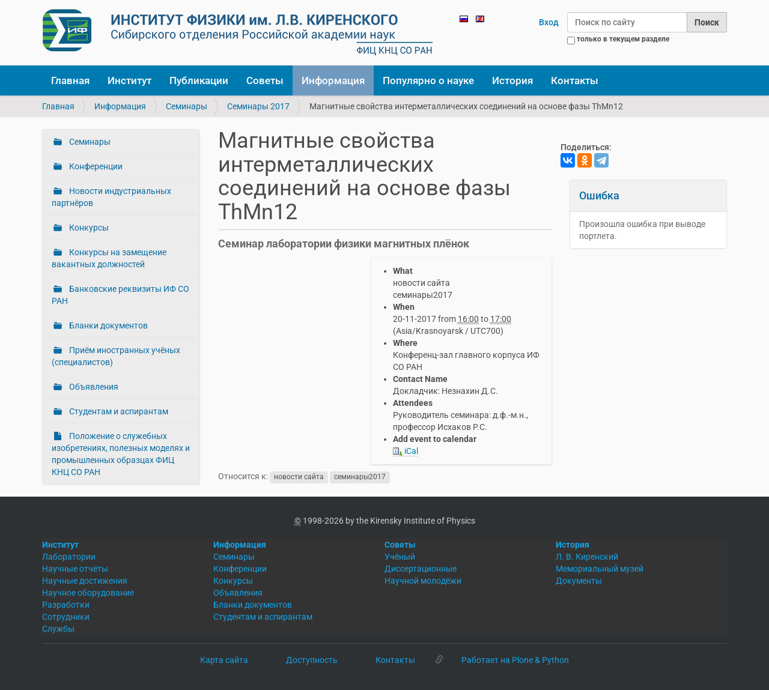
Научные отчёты (75, 568)
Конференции (95, 166)
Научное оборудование (88, 593)
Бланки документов (107, 325)
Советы (265, 80)
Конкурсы (88, 227)
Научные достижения (84, 581)
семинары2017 (360, 477)
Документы (579, 581)
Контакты (574, 80)
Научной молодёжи (422, 581)
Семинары (186, 106)
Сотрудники (66, 617)
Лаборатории (69, 556)
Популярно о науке (428, 80)
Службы (58, 629)
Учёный (399, 556)
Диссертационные (420, 568)
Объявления (92, 387)
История (512, 80)
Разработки (66, 605)
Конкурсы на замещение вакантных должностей (109, 258)
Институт (129, 80)
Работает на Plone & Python (515, 660)
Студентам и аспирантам (117, 411)
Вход (549, 22)
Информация (333, 80)
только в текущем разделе (623, 39)
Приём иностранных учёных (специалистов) (116, 356)
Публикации (198, 80)
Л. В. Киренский (587, 556)
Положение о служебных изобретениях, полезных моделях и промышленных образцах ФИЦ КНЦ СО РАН (121, 454)
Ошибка (599, 195)
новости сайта (299, 477)
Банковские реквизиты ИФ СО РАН (120, 295)
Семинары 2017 (258, 106)
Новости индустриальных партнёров (111, 197)
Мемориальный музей (599, 568)
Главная (70, 80)
